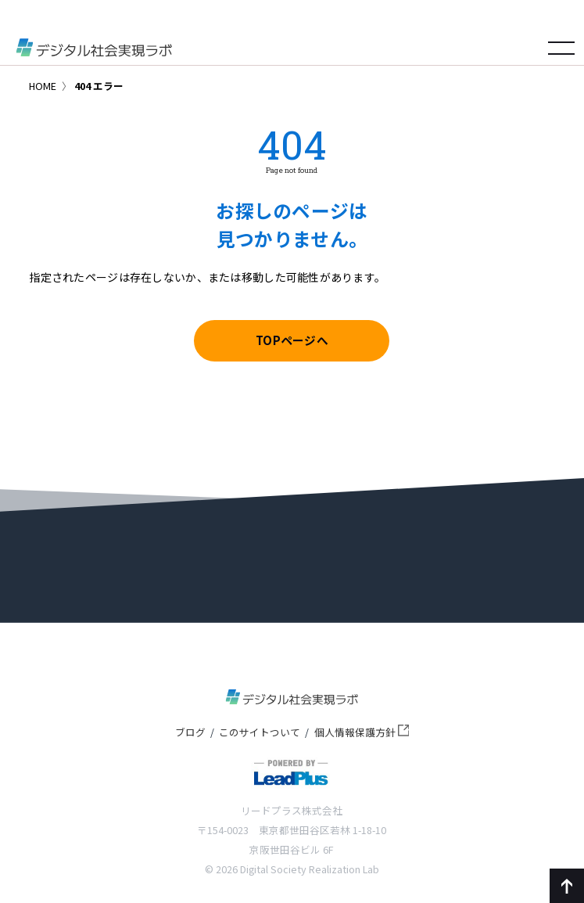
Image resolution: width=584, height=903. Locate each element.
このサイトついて (259, 732)
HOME (42, 85)
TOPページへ (292, 340)
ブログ (190, 732)
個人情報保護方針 (362, 732)
